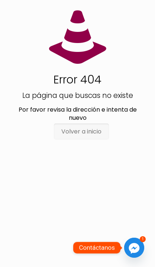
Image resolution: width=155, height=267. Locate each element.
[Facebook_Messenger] (134, 248)
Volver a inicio (81, 131)
